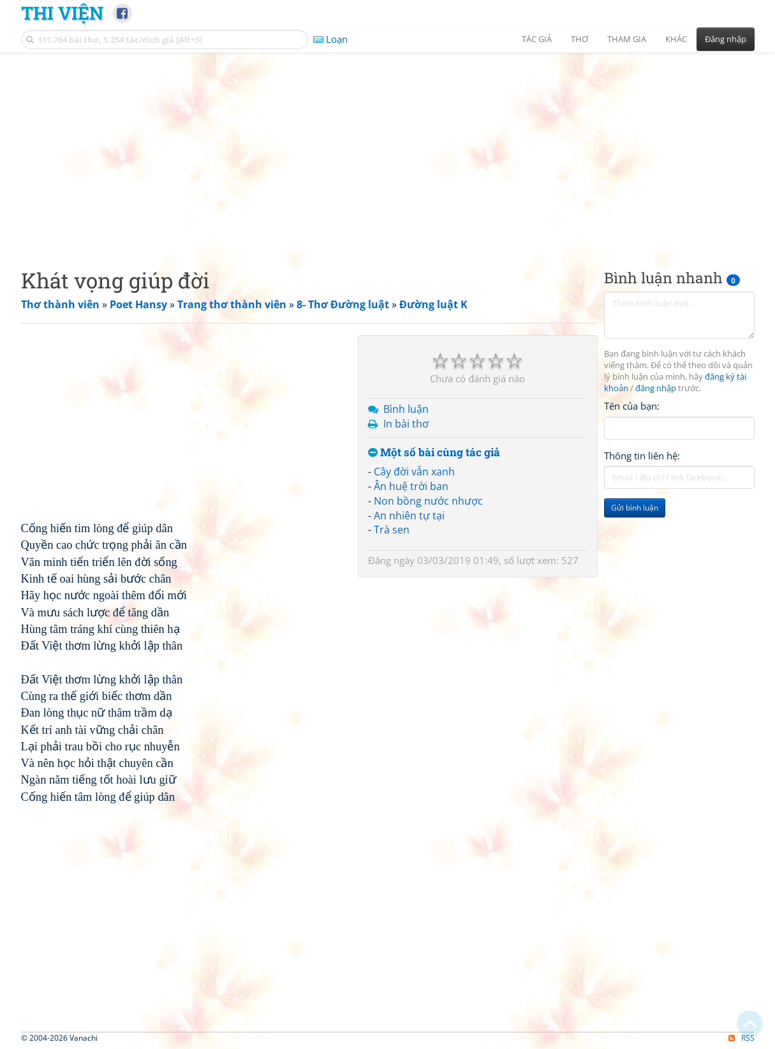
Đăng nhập (725, 39)
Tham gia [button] (626, 39)
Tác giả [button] (537, 39)
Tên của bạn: (632, 405)
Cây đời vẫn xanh (414, 472)
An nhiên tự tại (409, 516)
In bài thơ (406, 424)
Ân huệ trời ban (411, 486)
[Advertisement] (388, 150)
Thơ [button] (579, 39)
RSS (741, 1037)
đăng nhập (655, 388)
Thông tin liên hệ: (642, 455)
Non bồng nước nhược (428, 501)
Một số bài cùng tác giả (434, 453)
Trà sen (392, 530)
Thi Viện (62, 13)
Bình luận (406, 409)
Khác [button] (676, 39)
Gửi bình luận (634, 507)
